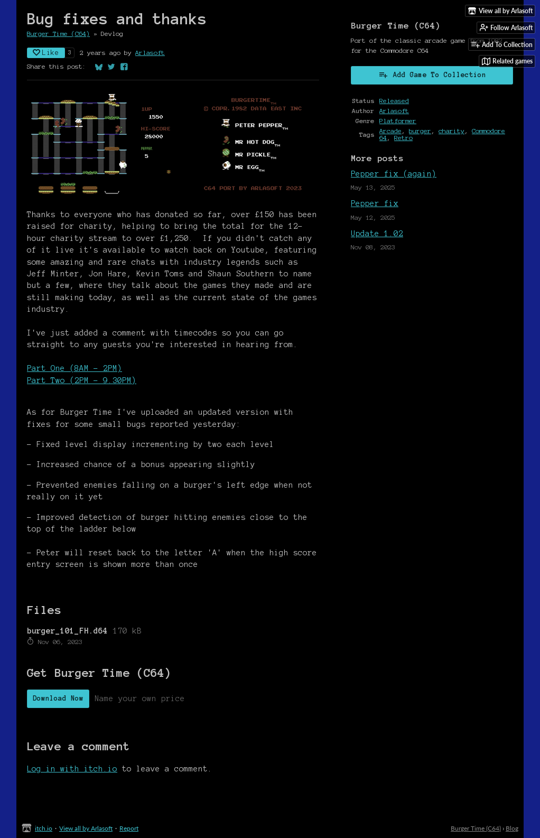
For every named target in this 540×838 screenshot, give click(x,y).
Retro (403, 137)
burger (420, 130)
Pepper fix (374, 203)
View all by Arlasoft (86, 828)
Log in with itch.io (72, 769)
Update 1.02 (377, 233)
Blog (512, 828)
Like (46, 53)
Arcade (390, 130)
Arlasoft (150, 52)
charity (451, 130)
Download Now (58, 698)
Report (128, 828)
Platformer (397, 120)
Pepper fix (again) (393, 174)
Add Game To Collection (432, 74)
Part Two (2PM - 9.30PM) (81, 380)
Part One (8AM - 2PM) (74, 368)
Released (394, 100)
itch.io (43, 828)
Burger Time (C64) (58, 33)
